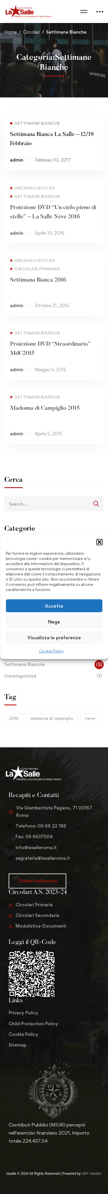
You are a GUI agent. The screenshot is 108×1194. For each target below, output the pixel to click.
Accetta (54, 605)
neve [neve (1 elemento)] (90, 718)
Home (10, 32)
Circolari (31, 32)
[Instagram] (27, 1153)
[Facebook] (18, 1153)
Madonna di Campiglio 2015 (45, 416)
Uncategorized (54, 676)
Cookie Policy (51, 651)
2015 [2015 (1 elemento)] (13, 718)
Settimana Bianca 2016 (38, 288)
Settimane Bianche (54, 664)
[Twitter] (8, 1153)
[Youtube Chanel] (36, 1153)
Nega (54, 621)
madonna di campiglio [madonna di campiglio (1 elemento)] (52, 718)
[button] (99, 542)
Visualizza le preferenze (54, 637)
